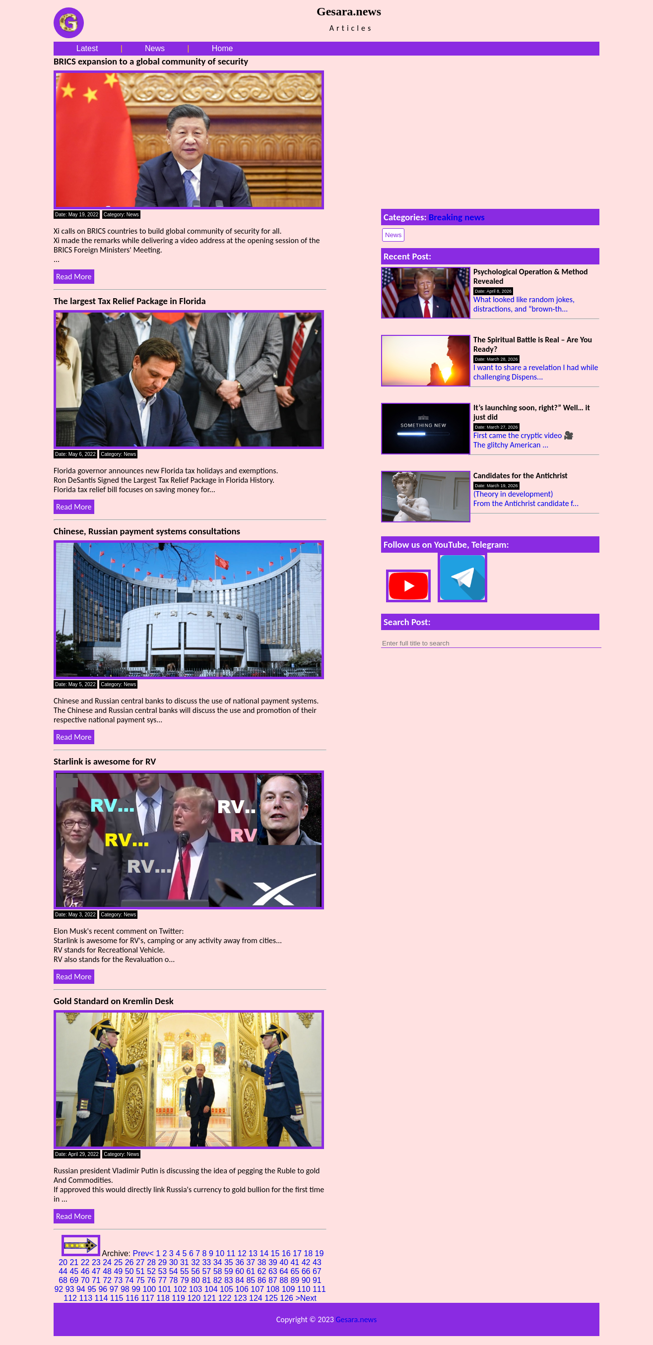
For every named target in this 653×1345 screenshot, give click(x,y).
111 (319, 1289)
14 (265, 1253)
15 (276, 1253)
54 (174, 1271)
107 (258, 1289)
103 (196, 1289)
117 (148, 1298)
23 (97, 1262)
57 (207, 1271)
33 (207, 1262)
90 (307, 1280)
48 (108, 1271)
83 (229, 1280)
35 (229, 1262)
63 (273, 1271)
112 (71, 1298)
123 (241, 1298)
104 (212, 1289)
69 (74, 1280)
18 (309, 1253)
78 (174, 1280)
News (155, 48)
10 (220, 1253)
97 (115, 1289)
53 (163, 1271)
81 (207, 1280)
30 (174, 1262)
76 (152, 1280)
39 (273, 1262)
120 (194, 1298)
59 (229, 1271)
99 (136, 1289)
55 (185, 1271)
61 (251, 1271)
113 (86, 1298)
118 (164, 1298)
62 (263, 1271)
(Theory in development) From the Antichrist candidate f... (526, 498)
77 (163, 1280)
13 (254, 1253)
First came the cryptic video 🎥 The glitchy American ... (523, 440)
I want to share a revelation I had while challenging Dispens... (535, 372)
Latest (87, 48)
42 (307, 1262)
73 (119, 1280)
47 (97, 1271)
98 (126, 1289)
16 (287, 1253)
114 (102, 1298)
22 (86, 1262)
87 (273, 1280)
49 (119, 1271)
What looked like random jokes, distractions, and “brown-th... (524, 304)
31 (185, 1262)
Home (222, 48)
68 (64, 1280)
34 (218, 1262)
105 (227, 1289)
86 (263, 1280)
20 (64, 1262)
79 (185, 1280)
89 (295, 1280)
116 (133, 1298)
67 (317, 1271)
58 (218, 1271)
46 (86, 1271)
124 (256, 1298)
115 (118, 1298)
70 (86, 1280)
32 (196, 1262)
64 (284, 1271)
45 (74, 1271)
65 (295, 1271)
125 (272, 1298)
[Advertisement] (490, 130)
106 (243, 1289)
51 (141, 1271)
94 (81, 1289)
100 (150, 1289)
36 (240, 1262)
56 (196, 1271)
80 (196, 1280)
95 (92, 1289)
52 (152, 1271)
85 (251, 1280)
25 (119, 1262)
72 (108, 1280)
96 (103, 1289)
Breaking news (457, 217)
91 (317, 1280)
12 (243, 1253)
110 (305, 1289)
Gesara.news (356, 1319)
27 (141, 1262)
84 (240, 1280)
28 (152, 1262)
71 (97, 1280)
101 (166, 1289)
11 (232, 1253)
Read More (74, 276)
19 (319, 1253)
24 (108, 1262)
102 (181, 1289)
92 (59, 1289)
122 (226, 1298)
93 (70, 1289)
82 (218, 1280)
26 (130, 1262)
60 (240, 1271)
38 (263, 1262)
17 (298, 1253)
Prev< (144, 1253)
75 (141, 1280)
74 (130, 1280)
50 (130, 1271)
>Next (305, 1298)
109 (289, 1289)
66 (307, 1271)
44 (64, 1271)
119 (179, 1298)
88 (284, 1280)
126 (287, 1298)
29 (163, 1262)
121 (210, 1298)
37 (251, 1262)
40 (284, 1262)
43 (317, 1262)
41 (295, 1262)
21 (74, 1262)
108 (274, 1289)
